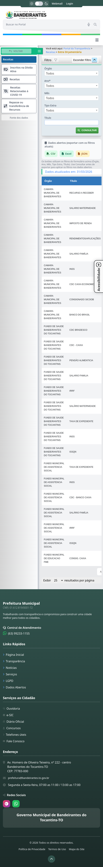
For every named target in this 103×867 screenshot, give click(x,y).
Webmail (57, 3)
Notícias (10, 668)
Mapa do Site (77, 849)
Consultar (87, 130)
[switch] (39, 3)
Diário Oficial (13, 722)
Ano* (47, 80)
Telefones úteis (14, 735)
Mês (46, 93)
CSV (51, 153)
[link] (51, 15)
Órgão (48, 68)
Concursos (12, 728)
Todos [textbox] (50, 73)
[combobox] (71, 73)
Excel (66, 153)
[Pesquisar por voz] (88, 24)
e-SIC (8, 715)
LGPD (8, 681)
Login (69, 3)
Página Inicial (13, 655)
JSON (83, 153)
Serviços (10, 674)
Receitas (50, 52)
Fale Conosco (13, 741)
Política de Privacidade (32, 849)
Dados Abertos (14, 687)
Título (47, 117)
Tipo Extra (50, 105)
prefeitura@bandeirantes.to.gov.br (28, 778)
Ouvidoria (11, 709)
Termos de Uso (57, 849)
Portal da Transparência (76, 48)
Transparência (14, 661)
